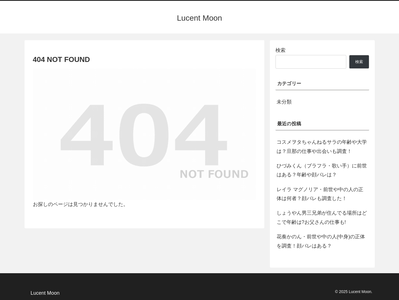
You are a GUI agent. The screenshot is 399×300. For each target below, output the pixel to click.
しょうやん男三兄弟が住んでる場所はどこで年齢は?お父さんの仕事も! (322, 217)
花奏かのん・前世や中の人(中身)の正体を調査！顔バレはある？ (321, 241)
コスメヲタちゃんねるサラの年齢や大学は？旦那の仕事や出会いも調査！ (322, 146)
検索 (280, 50)
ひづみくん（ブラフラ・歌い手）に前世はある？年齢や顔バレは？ (322, 170)
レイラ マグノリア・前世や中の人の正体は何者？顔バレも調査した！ (320, 194)
